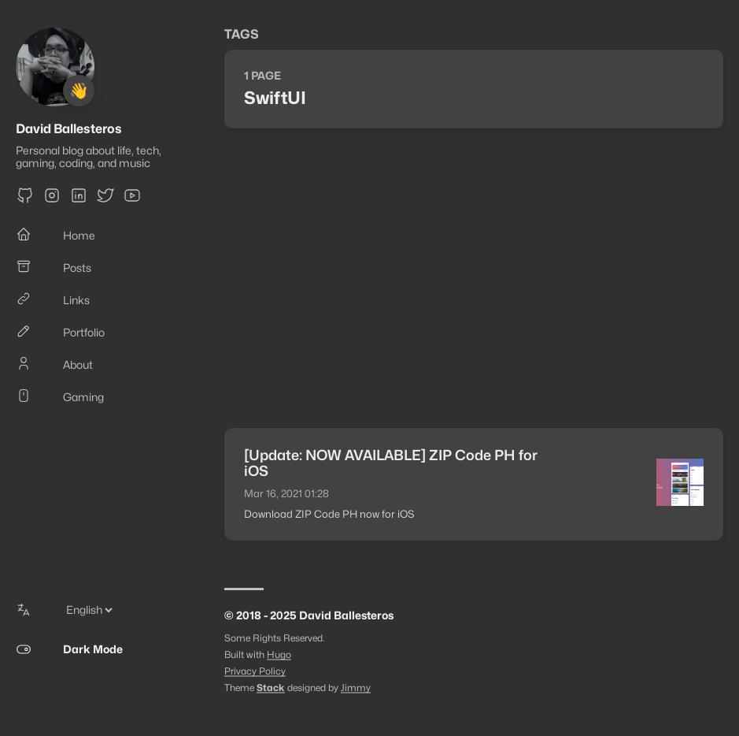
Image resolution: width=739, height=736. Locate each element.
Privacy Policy (255, 671)
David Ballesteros (69, 128)
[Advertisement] (473, 278)
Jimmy (356, 687)
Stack (271, 687)
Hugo (279, 654)
